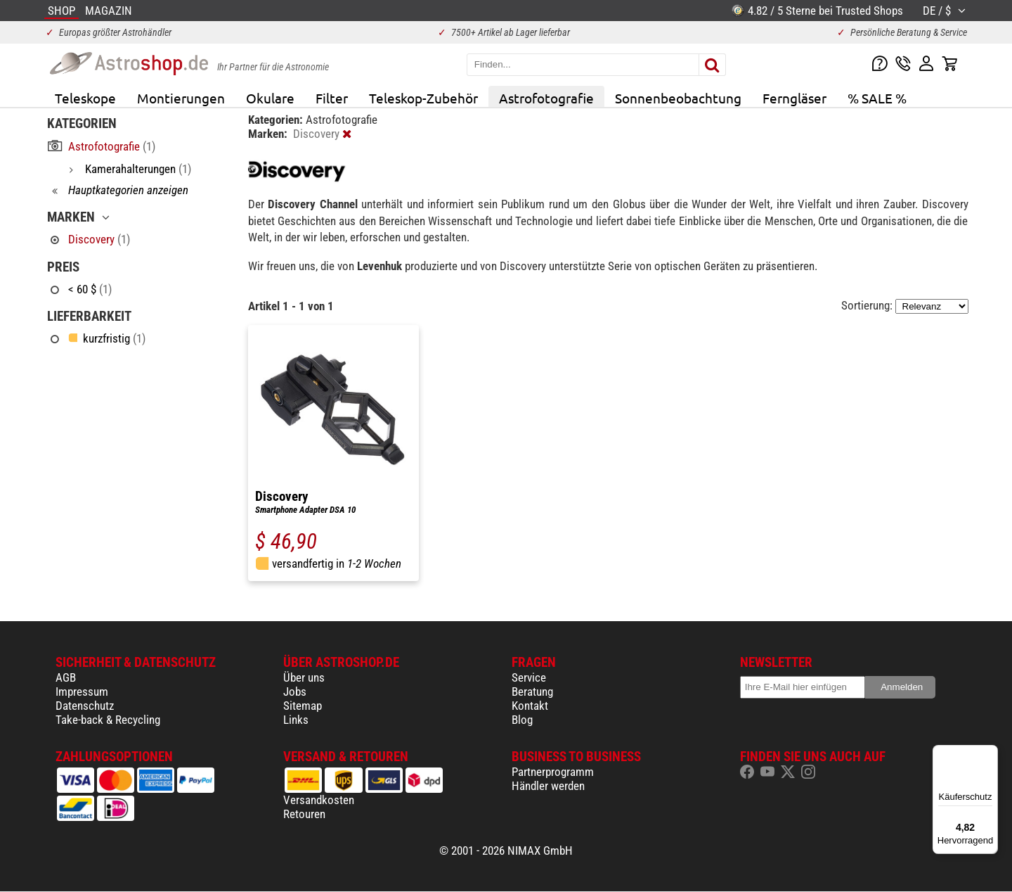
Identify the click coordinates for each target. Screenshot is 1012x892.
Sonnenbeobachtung (678, 97)
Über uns (304, 677)
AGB (66, 677)
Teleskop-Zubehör (423, 97)
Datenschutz (85, 706)
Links (296, 720)
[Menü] (989, 753)
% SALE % (877, 97)
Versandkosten (318, 800)
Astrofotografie (546, 97)
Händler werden (548, 786)
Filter (332, 97)
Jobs (294, 691)
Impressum (82, 691)
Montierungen (181, 97)
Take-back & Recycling (108, 720)
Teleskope (85, 97)
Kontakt (530, 706)
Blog (522, 720)
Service (529, 677)
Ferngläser (794, 97)
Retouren (304, 814)
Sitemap (302, 706)
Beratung (532, 691)
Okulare (270, 97)
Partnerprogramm (553, 772)
